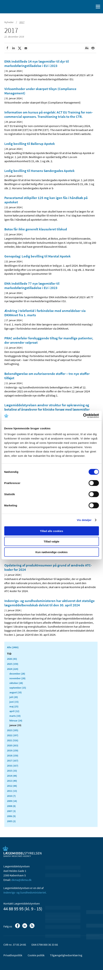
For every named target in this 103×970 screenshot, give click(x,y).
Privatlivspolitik (12, 955)
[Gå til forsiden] (18, 6)
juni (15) (14, 701)
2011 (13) (12, 790)
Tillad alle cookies (51, 530)
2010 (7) (11, 796)
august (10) (15, 692)
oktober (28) (16, 683)
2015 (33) (12, 770)
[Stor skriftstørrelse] (87, 48)
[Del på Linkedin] (13, 48)
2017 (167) (12, 760)
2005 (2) (11, 821)
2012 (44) (12, 785)
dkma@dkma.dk (21, 880)
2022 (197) (12, 735)
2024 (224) (12, 669)
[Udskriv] (93, 48)
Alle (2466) (13, 647)
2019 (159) (12, 750)
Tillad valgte (51, 541)
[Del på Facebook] (7, 48)
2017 (21, 22)
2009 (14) (12, 801)
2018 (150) (12, 755)
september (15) (17, 687)
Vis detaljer (84, 520)
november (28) (17, 678)
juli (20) (13, 697)
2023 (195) (12, 730)
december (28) (17, 673)
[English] (82, 6)
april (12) (14, 711)
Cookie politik (36, 955)
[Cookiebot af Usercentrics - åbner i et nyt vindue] (83, 415)
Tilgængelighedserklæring (66, 955)
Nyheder (9, 22)
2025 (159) (12, 663)
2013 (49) (12, 780)
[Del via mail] (26, 48)
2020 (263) (12, 745)
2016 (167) (12, 765)
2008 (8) (11, 806)
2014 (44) (12, 775)
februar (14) (15, 720)
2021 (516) (12, 740)
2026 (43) (12, 658)
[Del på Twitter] (19, 48)
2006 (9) (11, 816)
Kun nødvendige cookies (51, 551)
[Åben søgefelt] (91, 7)
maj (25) (13, 706)
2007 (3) (11, 811)
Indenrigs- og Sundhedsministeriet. (25, 892)
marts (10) (15, 715)
